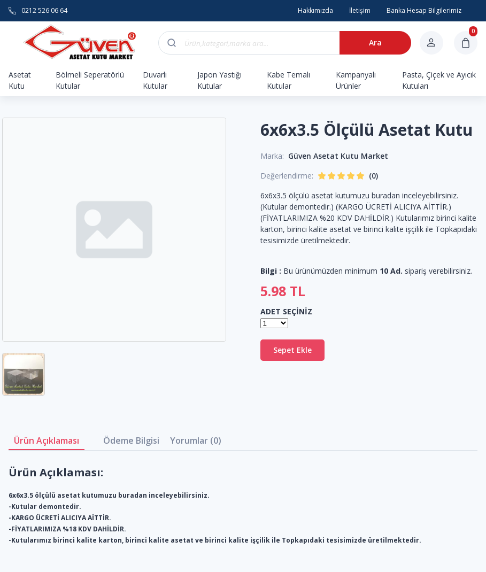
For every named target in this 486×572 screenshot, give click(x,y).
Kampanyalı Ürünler (356, 80)
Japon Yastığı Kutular (219, 80)
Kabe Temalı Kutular (288, 80)
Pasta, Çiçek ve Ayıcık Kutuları (439, 80)
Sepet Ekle (292, 350)
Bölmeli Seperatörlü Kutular (90, 80)
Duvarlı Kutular (155, 80)
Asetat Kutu (20, 80)
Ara (375, 42)
